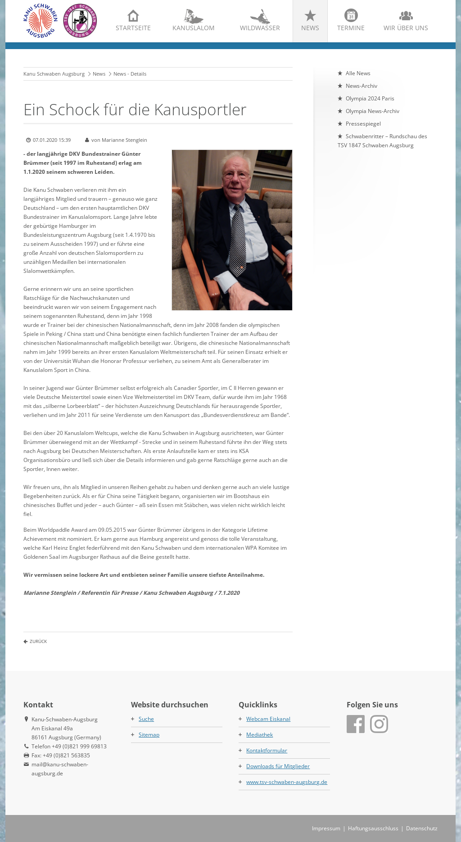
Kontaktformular (266, 750)
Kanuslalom (193, 27)
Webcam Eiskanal (268, 719)
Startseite (133, 27)
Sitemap (149, 734)
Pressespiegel (363, 123)
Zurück (38, 641)
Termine (351, 27)
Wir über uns (406, 27)
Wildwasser (260, 27)
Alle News (358, 73)
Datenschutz (422, 828)
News (310, 27)
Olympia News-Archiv (372, 111)
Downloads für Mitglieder (278, 766)
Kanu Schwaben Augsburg (54, 73)
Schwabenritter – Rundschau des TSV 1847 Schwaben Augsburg (382, 140)
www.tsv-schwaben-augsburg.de (286, 782)
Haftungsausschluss (373, 828)
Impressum (326, 828)
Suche (146, 719)
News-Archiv (361, 86)
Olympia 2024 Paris (370, 98)
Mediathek (259, 734)
